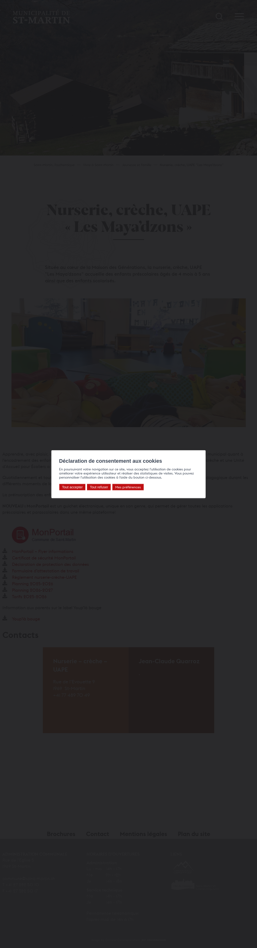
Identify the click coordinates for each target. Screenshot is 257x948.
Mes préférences (128, 487)
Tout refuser (99, 487)
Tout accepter (72, 487)
